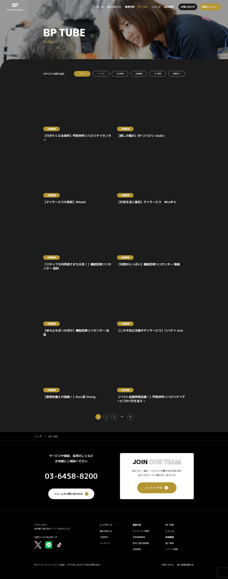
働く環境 (169, 543)
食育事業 (137, 549)
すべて (82, 74)
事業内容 (137, 525)
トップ (37, 437)
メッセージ (105, 543)
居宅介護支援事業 (141, 543)
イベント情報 (171, 549)
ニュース (169, 531)
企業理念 (104, 537)
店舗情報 (139, 74)
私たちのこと (106, 531)
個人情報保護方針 (185, 565)
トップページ (106, 525)
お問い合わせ (167, 565)
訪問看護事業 (139, 537)
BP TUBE (169, 525)
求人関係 (157, 74)
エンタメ (101, 74)
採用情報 (169, 537)
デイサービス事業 (141, 531)
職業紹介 (176, 74)
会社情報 (120, 74)
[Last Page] (130, 417)
